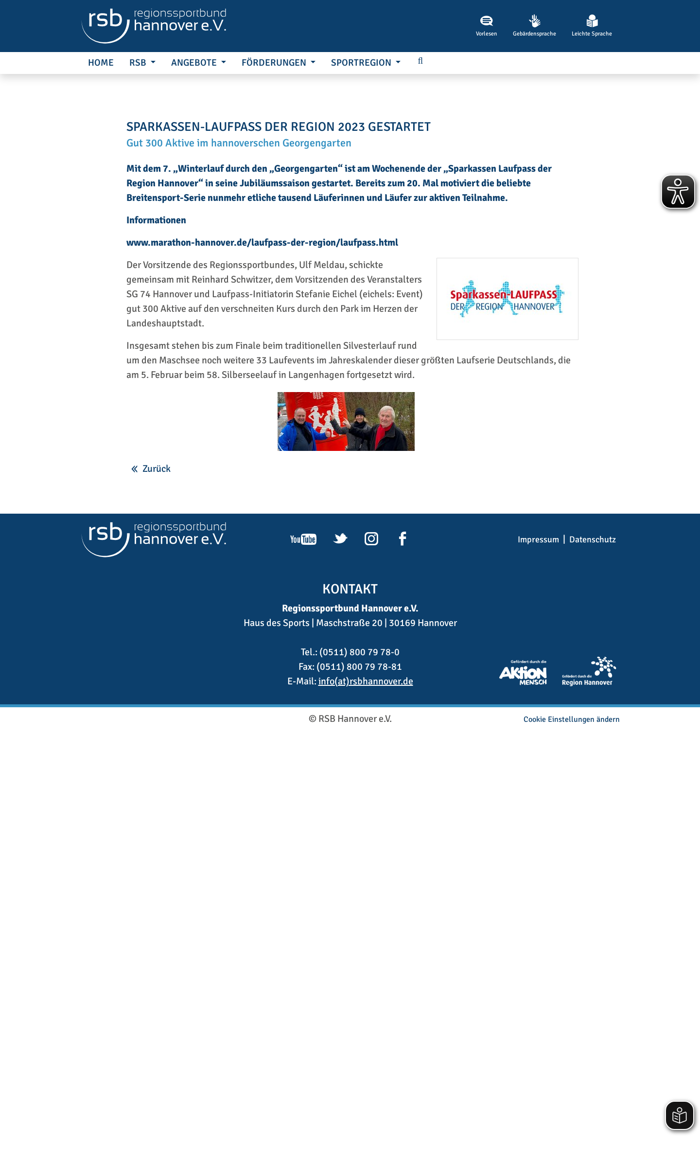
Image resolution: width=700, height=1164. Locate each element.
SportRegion (362, 63)
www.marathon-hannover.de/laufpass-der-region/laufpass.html (262, 675)
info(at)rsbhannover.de (365, 1114)
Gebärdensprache (534, 25)
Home (101, 63)
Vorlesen (486, 25)
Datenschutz (592, 972)
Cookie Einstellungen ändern (572, 1152)
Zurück (156, 901)
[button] (420, 61)
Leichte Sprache (592, 25)
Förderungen (275, 63)
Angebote (195, 63)
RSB (138, 63)
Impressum (538, 972)
